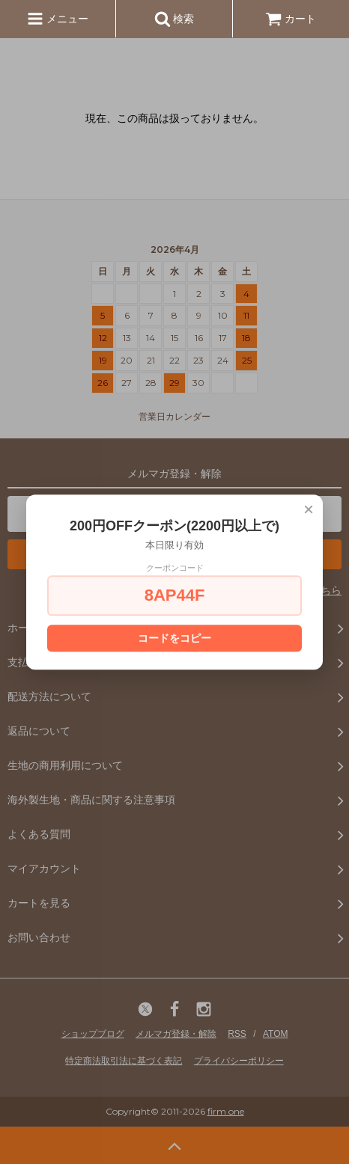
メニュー (57, 18)
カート (290, 19)
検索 (174, 18)
